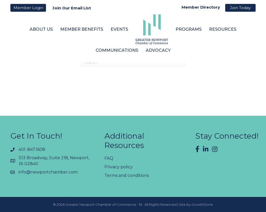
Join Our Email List (71, 7)
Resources (222, 29)
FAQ (108, 158)
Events (119, 29)
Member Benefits (81, 29)
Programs (189, 29)
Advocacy (158, 50)
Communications (117, 50)
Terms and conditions (126, 175)
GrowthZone (202, 204)
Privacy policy (118, 166)
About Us (41, 29)
